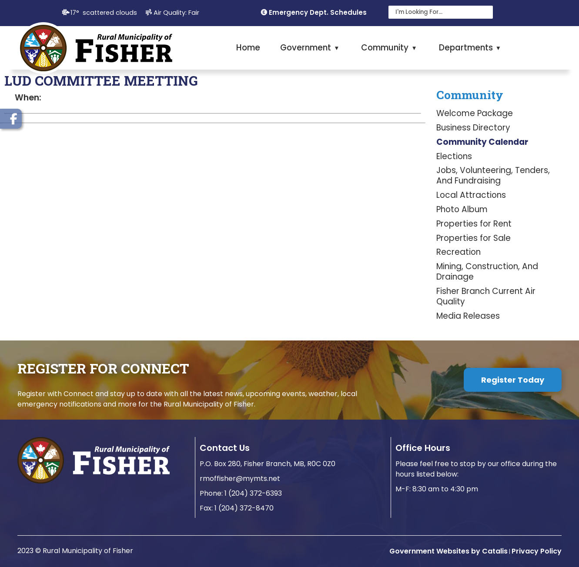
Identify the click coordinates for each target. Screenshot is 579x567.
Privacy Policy (537, 551)
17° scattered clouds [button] (103, 12)
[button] (484, 12)
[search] (435, 12)
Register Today (512, 379)
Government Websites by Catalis (448, 551)
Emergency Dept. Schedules (318, 12)
